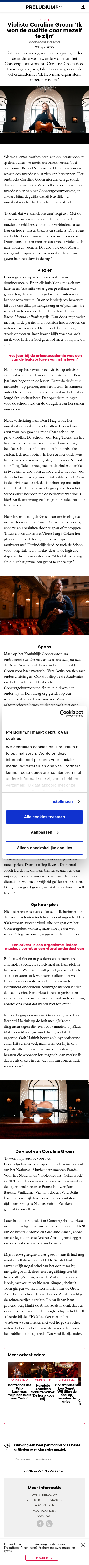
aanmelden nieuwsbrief (44, 1470)
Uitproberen (41, 1558)
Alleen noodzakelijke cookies (44, 848)
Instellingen (61, 801)
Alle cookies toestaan (44, 817)
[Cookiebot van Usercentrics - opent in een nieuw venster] (63, 713)
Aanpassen (45, 832)
